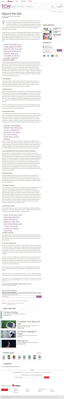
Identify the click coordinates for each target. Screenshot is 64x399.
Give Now (30, 1)
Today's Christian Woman (17, 372)
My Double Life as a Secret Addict (57, 34)
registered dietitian (30, 37)
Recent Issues (8, 353)
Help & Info (49, 372)
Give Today (4, 389)
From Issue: (4, 303)
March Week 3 (59, 11)
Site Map (30, 372)
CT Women (47, 46)
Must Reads (21, 6)
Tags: (3, 300)
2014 (55, 11)
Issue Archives (48, 25)
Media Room (28, 390)
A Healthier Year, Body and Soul (28, 322)
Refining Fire (22, 340)
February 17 (39, 359)
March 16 (29, 359)
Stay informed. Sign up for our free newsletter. (32, 375)
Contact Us (44, 372)
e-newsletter (29, 273)
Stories (15, 391)
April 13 (19, 359)
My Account (52, 391)
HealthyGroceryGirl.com (25, 279)
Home (52, 11)
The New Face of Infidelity (57, 31)
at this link (12, 273)
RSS (41, 372)
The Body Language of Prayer (26, 332)
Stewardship (25, 300)
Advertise (39, 391)
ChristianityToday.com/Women (9, 285)
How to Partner (16, 392)
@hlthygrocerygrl (37, 279)
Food (15, 300)
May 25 (4, 359)
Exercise (12, 300)
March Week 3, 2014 (20, 303)
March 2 (34, 359)
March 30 (24, 359)
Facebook (14, 366)
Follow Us (27, 391)
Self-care (21, 300)
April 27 (14, 359)
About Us (17, 1)
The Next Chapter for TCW (57, 28)
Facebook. (7, 281)
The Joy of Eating (10, 312)
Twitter (18, 366)
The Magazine (29, 6)
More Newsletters (46, 52)
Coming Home (48, 47)
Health (17, 300)
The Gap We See (16, 390)
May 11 (9, 359)
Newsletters (23, 1)
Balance (8, 300)
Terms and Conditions (36, 372)
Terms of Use (40, 390)
